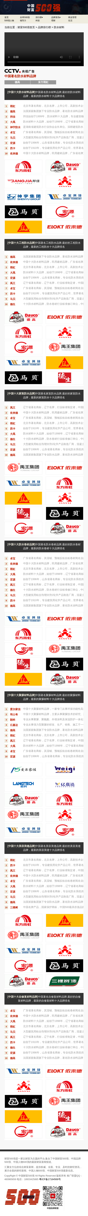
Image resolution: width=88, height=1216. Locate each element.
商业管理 (72, 17)
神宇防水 (15, 127)
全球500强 (25, 17)
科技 (38, 20)
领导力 (23, 20)
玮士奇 (14, 714)
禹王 (12, 283)
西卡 (12, 148)
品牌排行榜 (44, 27)
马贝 (12, 137)
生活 (70, 20)
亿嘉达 (14, 724)
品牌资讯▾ (56, 17)
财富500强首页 (26, 27)
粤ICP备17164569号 (50, 1179)
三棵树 (14, 907)
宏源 (12, 143)
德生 (12, 304)
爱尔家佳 (15, 709)
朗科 (12, 719)
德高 (12, 111)
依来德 (14, 153)
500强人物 (9, 20)
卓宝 (12, 132)
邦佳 (12, 116)
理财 (53, 20)
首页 (6, 17)
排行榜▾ (39, 17)
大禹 (12, 121)
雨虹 (12, 106)
